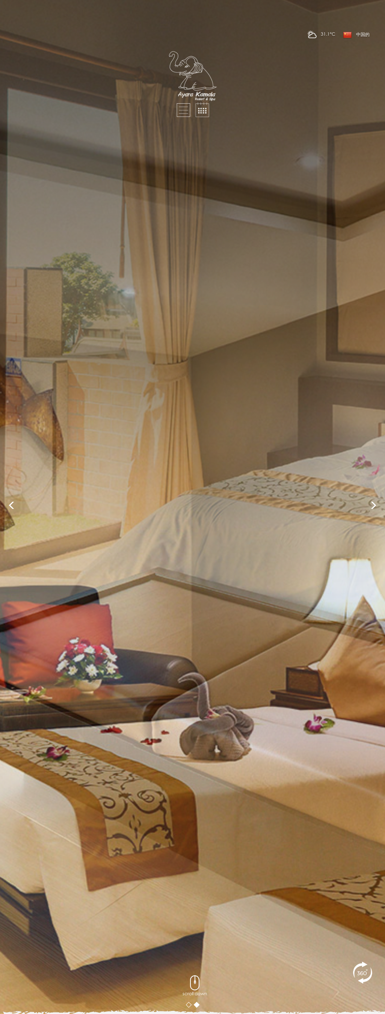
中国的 (356, 34)
